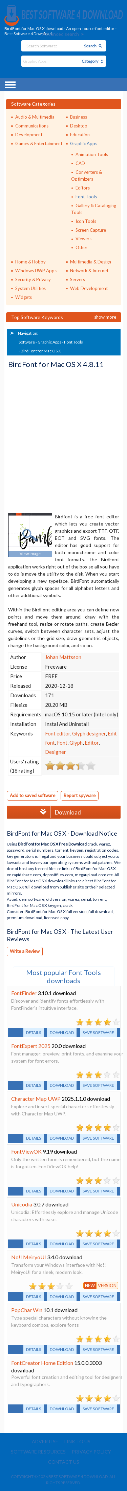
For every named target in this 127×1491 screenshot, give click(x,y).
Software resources (38, 1452)
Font (62, 743)
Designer (55, 752)
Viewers (83, 238)
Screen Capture (91, 230)
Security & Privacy (33, 279)
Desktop (78, 125)
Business (78, 117)
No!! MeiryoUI (28, 1257)
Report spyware (80, 795)
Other (81, 247)
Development (28, 134)
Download (58, 812)
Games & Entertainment (38, 143)
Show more (105, 317)
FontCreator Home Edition (42, 1362)
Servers (77, 279)
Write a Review (25, 951)
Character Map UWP (36, 1098)
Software (27, 342)
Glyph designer (89, 733)
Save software (98, 1032)
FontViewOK (26, 1151)
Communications (31, 125)
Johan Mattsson (63, 657)
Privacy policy (91, 1452)
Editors (83, 188)
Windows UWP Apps (36, 270)
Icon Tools (86, 221)
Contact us (63, 1462)
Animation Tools (92, 154)
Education (80, 134)
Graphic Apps (83, 143)
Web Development (89, 288)
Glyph (76, 743)
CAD (80, 163)
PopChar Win (26, 1310)
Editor (92, 743)
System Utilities (30, 288)
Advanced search (60, 34)
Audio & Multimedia (35, 117)
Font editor (57, 733)
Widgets (23, 297)
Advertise (45, 1441)
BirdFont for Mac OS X (41, 350)
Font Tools (86, 196)
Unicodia (21, 1204)
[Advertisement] (63, 441)
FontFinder (24, 993)
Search (90, 45)
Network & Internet (89, 270)
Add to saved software (32, 795)
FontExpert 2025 (30, 1046)
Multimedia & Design (90, 261)
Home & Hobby (30, 261)
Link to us (77, 1441)
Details (33, 1032)
